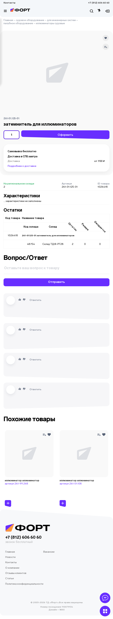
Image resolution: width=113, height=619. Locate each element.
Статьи (9, 578)
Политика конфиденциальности (24, 584)
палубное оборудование (18, 23)
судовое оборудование (30, 20)
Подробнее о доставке (22, 166)
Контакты (9, 2)
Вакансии (48, 551)
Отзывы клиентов (15, 573)
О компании (12, 568)
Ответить (35, 300)
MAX (62, 609)
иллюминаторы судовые (50, 23)
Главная (8, 20)
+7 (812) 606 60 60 (98, 2)
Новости (10, 557)
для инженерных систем (61, 20)
